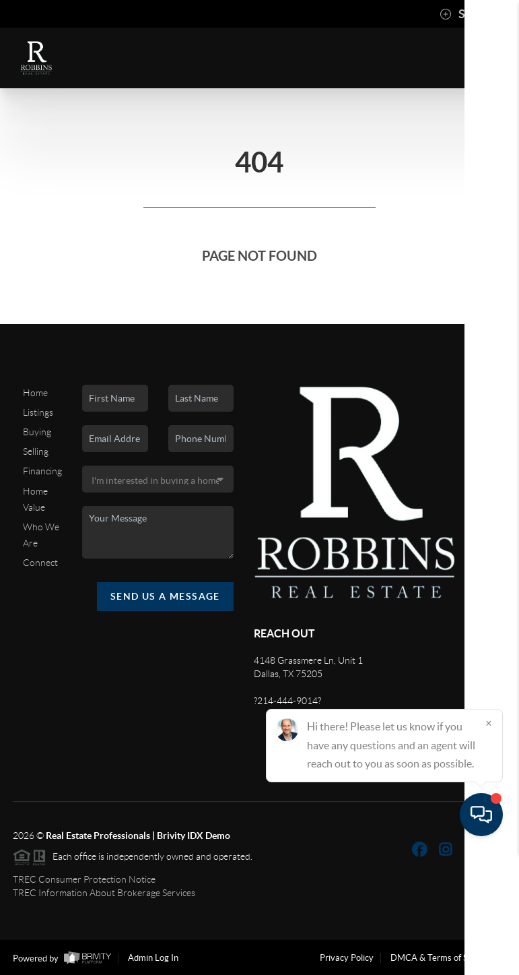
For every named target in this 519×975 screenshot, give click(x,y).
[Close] (488, 845)
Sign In (467, 14)
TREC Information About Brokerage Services (104, 892)
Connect (40, 562)
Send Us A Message (165, 596)
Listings (38, 412)
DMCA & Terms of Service (440, 958)
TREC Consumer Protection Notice (84, 879)
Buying (37, 432)
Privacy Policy (347, 958)
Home (35, 392)
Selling (35, 451)
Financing (42, 471)
